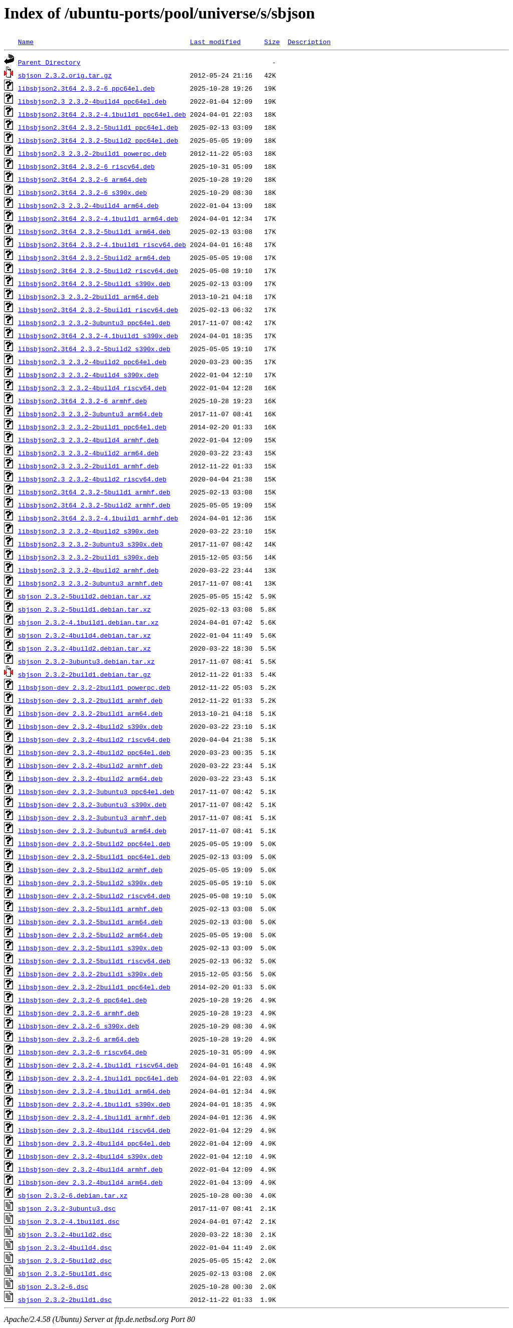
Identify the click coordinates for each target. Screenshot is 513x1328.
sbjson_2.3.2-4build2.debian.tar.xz (84, 648)
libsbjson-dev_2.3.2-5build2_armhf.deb (90, 869)
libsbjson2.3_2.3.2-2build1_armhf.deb (88, 465)
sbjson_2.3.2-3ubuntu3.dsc (67, 1208)
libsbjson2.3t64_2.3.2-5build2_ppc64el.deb (98, 140)
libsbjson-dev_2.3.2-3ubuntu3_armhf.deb (92, 817)
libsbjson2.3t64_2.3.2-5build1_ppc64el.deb (98, 127)
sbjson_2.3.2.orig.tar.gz (65, 75)
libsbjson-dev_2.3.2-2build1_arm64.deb (90, 713)
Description (309, 41)
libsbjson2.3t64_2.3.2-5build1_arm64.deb (94, 231)
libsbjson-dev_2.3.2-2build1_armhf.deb (90, 700)
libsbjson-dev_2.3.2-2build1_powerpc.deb (94, 687)
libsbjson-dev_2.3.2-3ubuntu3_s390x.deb (92, 804)
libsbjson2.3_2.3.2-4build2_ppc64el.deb (92, 361)
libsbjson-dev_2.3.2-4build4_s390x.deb (90, 1156)
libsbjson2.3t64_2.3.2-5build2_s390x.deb (94, 348)
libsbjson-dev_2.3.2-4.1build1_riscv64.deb (98, 1065)
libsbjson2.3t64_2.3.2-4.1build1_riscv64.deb (102, 244)
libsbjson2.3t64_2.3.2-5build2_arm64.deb (94, 257)
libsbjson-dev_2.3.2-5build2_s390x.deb (90, 882)
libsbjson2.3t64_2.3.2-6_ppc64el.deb (86, 88)
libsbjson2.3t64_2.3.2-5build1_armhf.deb (94, 491)
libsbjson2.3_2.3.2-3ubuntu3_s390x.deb (90, 544)
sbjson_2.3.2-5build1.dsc (65, 1273)
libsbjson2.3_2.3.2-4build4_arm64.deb (88, 205)
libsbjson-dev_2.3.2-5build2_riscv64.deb (94, 895)
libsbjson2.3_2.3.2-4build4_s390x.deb (88, 374)
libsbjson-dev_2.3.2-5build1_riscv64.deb (94, 960)
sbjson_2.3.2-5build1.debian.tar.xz (84, 609)
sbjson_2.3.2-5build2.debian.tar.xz (84, 596)
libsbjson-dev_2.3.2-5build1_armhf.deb (90, 908)
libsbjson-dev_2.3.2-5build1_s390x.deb (90, 947)
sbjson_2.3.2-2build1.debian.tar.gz (84, 674)
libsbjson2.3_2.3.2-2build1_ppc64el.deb (92, 426)
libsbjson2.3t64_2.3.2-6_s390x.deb (82, 192)
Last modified (215, 41)
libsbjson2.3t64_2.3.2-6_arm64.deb (82, 179)
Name (26, 41)
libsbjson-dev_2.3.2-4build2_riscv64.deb (94, 739)
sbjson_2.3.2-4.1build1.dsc (69, 1221)
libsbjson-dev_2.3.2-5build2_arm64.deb (90, 934)
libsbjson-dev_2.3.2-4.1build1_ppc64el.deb (98, 1078)
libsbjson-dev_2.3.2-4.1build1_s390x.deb (94, 1104)
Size (272, 41)
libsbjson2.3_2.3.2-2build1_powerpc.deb (92, 153)
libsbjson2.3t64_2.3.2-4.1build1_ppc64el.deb (102, 114)
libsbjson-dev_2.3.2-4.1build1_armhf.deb (94, 1117)
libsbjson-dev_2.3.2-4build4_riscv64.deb (94, 1130)
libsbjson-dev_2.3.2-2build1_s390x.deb (90, 973)
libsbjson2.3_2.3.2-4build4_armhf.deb (88, 439)
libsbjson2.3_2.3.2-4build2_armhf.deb (88, 570)
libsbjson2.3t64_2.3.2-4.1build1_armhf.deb (98, 517)
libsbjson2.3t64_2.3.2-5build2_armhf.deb (94, 504)
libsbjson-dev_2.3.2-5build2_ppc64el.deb (94, 843)
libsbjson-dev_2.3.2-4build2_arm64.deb (90, 778)
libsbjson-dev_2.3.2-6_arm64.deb (78, 1038)
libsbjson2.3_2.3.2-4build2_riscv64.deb (92, 478)
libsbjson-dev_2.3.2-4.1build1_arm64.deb (94, 1091)
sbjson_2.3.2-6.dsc (53, 1286)
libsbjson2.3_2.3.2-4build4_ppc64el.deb (92, 101)
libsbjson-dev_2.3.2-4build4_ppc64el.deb (94, 1143)
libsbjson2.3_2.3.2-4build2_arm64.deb (88, 452)
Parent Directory (49, 62)
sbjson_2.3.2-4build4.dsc (65, 1247)
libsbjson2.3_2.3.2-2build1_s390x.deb (88, 557)
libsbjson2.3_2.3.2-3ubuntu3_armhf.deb (90, 583)
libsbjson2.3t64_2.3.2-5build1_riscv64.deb (98, 309)
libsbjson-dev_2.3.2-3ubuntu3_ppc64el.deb (96, 791)
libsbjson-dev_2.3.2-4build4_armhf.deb (90, 1169)
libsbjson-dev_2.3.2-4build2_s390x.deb (90, 726)
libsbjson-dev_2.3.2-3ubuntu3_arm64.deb (92, 830)
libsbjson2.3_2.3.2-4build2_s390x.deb (88, 531)
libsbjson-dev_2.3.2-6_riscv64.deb (82, 1051)
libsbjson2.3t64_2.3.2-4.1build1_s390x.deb (98, 335)
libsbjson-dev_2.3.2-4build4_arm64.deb (90, 1182)
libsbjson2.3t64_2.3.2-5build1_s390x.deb (94, 283)
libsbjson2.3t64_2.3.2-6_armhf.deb (82, 400)
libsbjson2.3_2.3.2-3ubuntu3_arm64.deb (90, 413)
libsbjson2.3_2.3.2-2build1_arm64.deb (88, 296)
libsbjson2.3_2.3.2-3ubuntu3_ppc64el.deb (94, 322)
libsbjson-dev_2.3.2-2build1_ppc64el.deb (94, 986)
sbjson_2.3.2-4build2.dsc (65, 1234)
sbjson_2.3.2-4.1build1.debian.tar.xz (88, 622)
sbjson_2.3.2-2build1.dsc (65, 1299)
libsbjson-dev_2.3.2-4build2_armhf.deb (90, 765)
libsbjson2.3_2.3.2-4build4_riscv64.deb (92, 387)
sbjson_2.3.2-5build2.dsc (65, 1260)
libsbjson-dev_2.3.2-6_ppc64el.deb (82, 999)
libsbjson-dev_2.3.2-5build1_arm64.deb (90, 921)
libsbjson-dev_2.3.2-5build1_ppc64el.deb (94, 856)
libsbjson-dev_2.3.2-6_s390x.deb (78, 1025)
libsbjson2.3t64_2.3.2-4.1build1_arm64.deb (98, 218)
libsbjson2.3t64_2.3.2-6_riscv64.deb (86, 166)
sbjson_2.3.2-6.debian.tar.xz (72, 1195)
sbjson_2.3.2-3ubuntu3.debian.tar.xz (86, 661)
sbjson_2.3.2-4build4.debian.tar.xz (84, 635)
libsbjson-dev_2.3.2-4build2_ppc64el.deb (94, 752)
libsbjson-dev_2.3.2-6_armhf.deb (78, 1012)
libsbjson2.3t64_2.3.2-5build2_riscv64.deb (98, 270)
